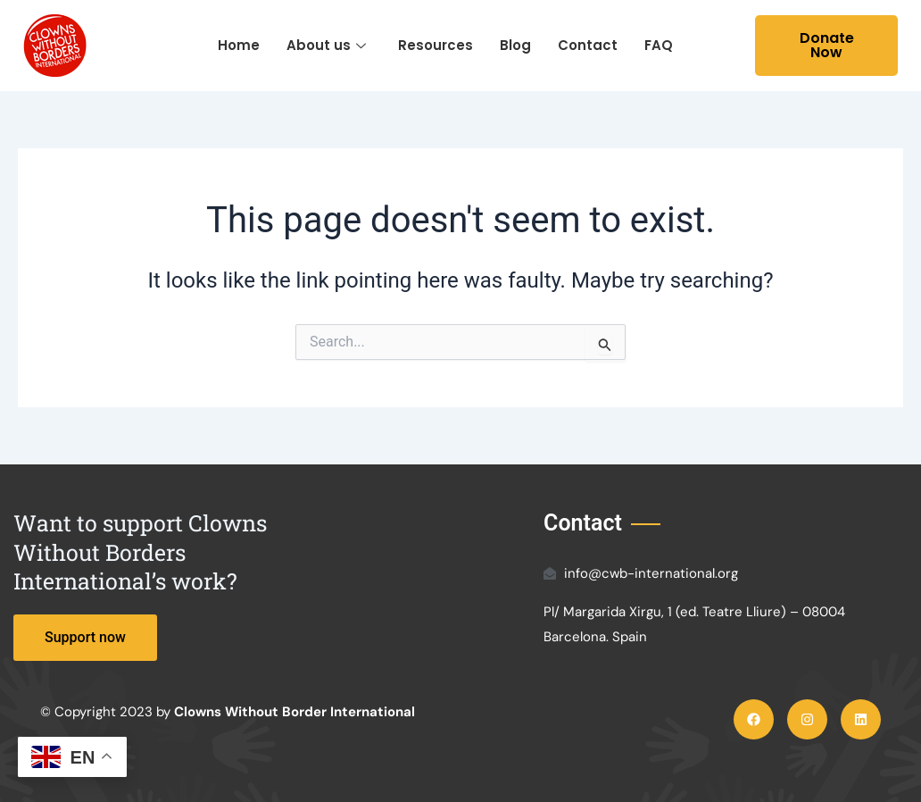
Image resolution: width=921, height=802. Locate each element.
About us (326, 45)
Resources (435, 45)
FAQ (658, 45)
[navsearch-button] (737, 45)
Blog (515, 45)
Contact (588, 45)
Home (239, 45)
